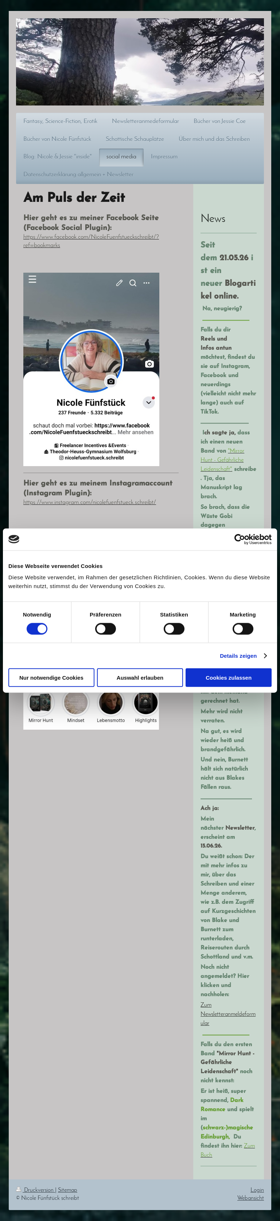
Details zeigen (238, 655)
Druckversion (35, 1190)
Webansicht (250, 1198)
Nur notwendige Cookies (51, 678)
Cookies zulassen (229, 678)
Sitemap (67, 1190)
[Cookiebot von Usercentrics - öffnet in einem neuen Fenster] (240, 539)
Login (257, 1190)
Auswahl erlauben (140, 678)
